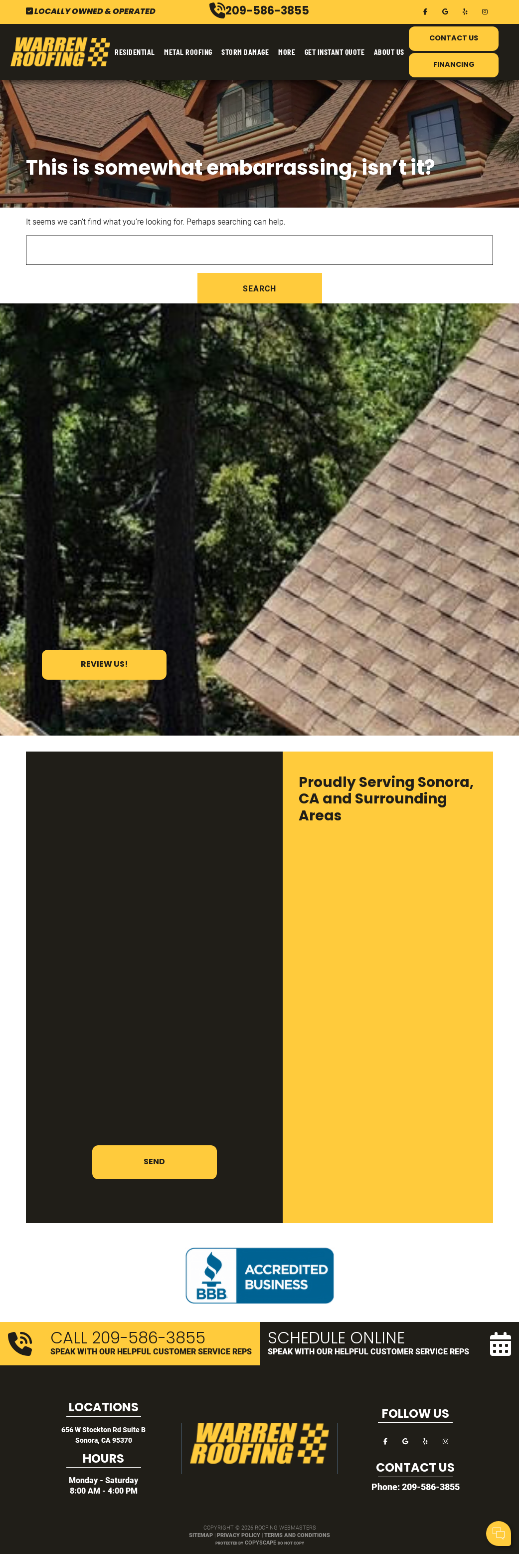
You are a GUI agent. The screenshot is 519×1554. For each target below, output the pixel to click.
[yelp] (465, 10)
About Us (389, 51)
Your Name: (379, 1482)
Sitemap (201, 1535)
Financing (454, 65)
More (286, 51)
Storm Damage (245, 51)
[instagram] (485, 10)
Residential (135, 51)
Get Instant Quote (335, 51)
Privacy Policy (238, 1535)
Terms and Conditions (297, 1535)
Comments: (379, 1504)
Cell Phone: (378, 1493)
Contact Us (453, 38)
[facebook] (425, 10)
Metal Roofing (188, 51)
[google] (445, 10)
